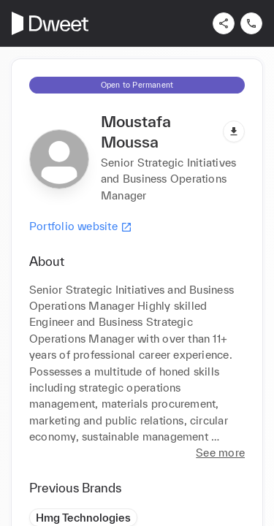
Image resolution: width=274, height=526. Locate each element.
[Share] (224, 23)
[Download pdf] (234, 131)
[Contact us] (251, 23)
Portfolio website (80, 226)
